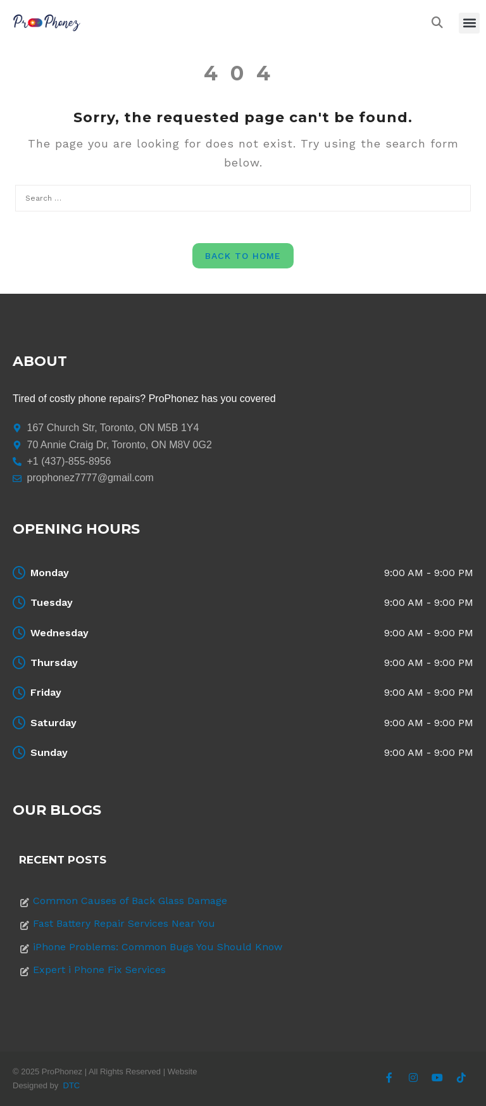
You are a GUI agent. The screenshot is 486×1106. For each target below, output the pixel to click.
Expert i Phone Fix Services (99, 970)
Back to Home (243, 256)
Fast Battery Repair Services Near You (124, 923)
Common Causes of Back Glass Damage (130, 901)
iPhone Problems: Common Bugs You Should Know (157, 947)
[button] (469, 23)
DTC (71, 1085)
